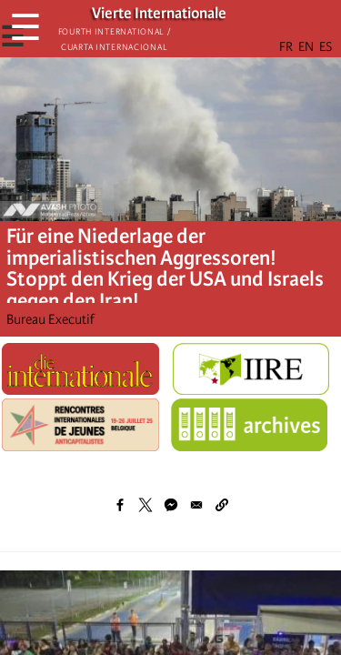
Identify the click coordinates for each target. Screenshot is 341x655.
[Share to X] (145, 505)
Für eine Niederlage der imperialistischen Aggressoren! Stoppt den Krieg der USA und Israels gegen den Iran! (165, 269)
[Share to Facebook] (120, 505)
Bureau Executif (50, 319)
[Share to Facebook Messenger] (171, 505)
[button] (222, 505)
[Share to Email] (196, 505)
